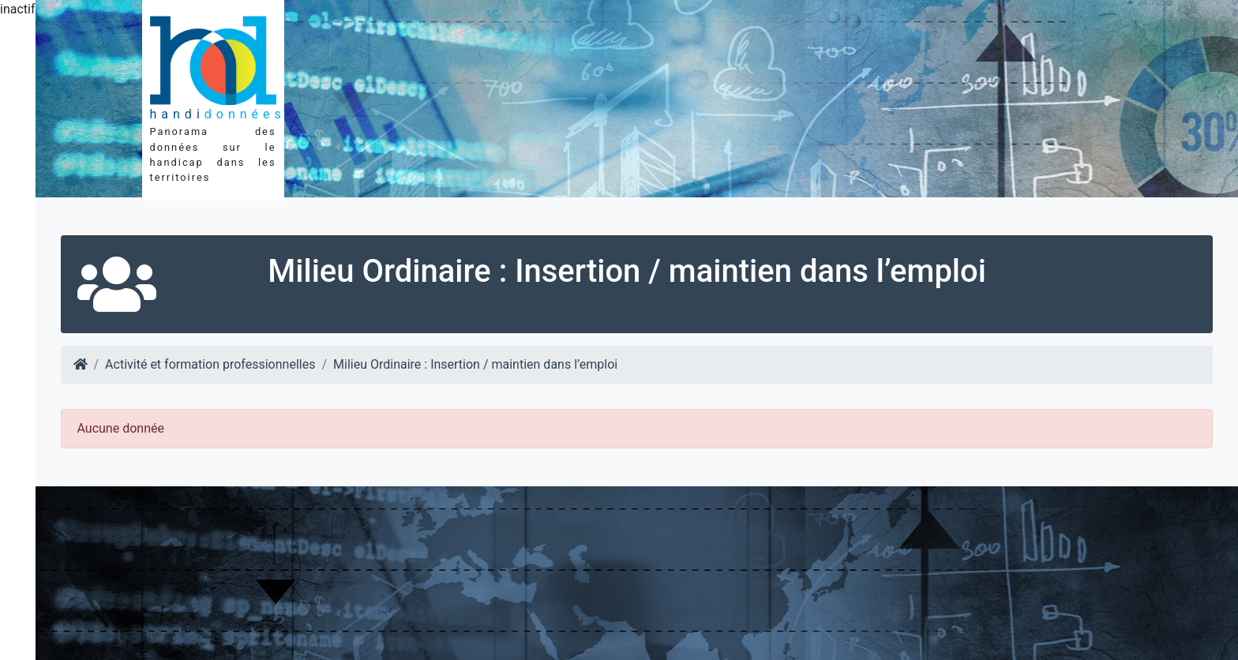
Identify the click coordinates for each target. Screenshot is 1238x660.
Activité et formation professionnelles (210, 364)
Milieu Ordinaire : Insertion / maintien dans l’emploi (475, 364)
